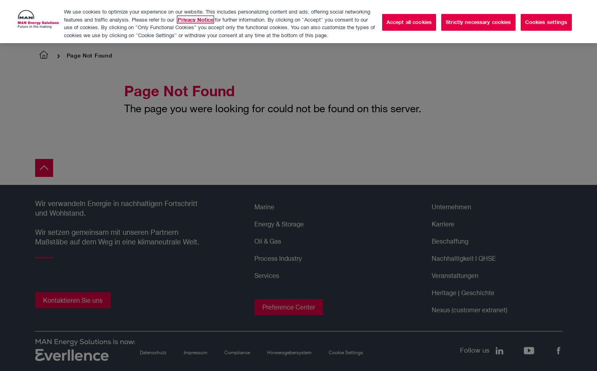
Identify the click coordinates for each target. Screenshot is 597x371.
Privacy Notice (195, 18)
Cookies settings (546, 21)
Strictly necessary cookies (478, 21)
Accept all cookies (409, 21)
